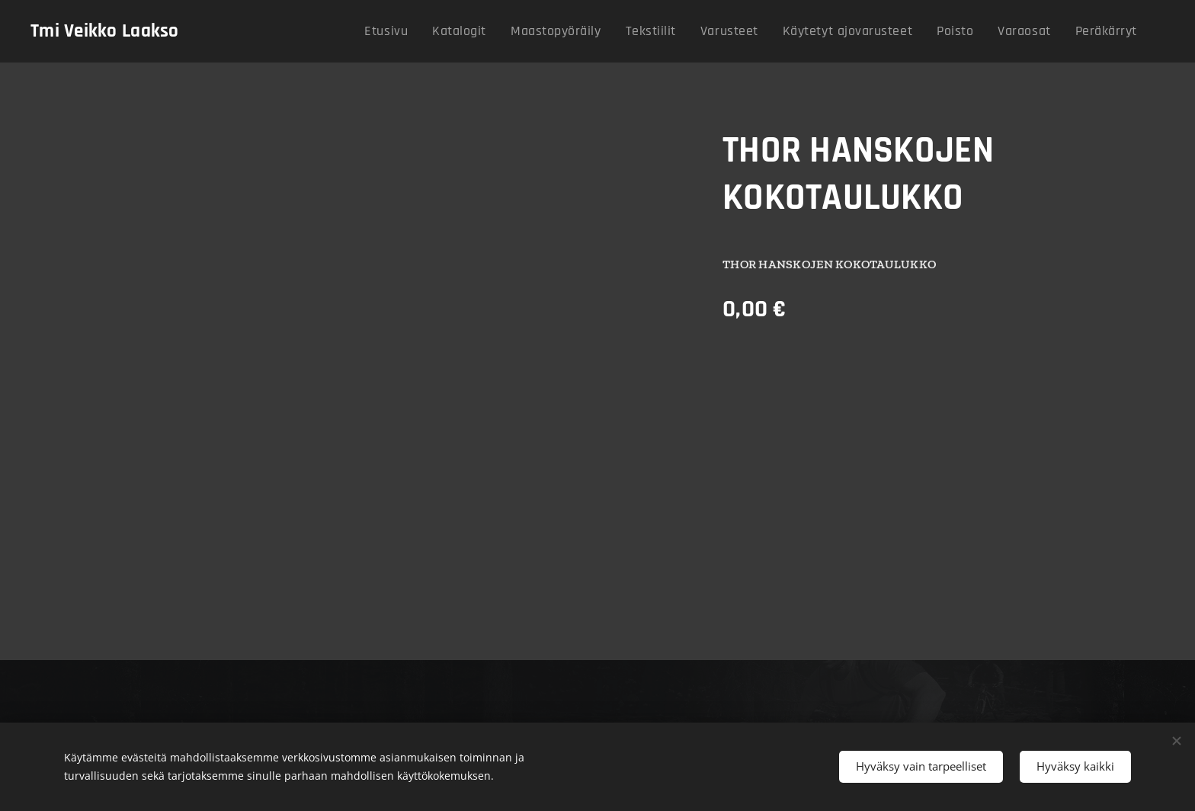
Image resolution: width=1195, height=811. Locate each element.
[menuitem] (444, 31)
